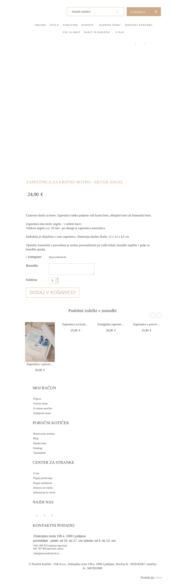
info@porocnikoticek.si (46, 553)
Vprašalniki (39, 452)
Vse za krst (71, 32)
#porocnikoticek (57, 257)
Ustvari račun (40, 403)
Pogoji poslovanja (42, 478)
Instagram (33, 257)
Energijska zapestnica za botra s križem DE (111, 324)
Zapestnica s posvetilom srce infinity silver (146, 324)
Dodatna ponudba (139, 25)
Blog (35, 438)
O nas (120, 32)
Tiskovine (70, 25)
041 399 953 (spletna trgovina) (50, 545)
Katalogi (37, 448)
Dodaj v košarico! (52, 292)
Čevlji (54, 25)
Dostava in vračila (43, 487)
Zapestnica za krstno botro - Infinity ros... (75, 324)
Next (159, 315)
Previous (152, 315)
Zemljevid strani (42, 413)
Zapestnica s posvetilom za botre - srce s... (40, 364)
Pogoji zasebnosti (42, 483)
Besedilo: (32, 265)
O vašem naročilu (42, 408)
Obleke (40, 25)
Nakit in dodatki (97, 32)
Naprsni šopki (109, 25)
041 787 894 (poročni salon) (48, 548)
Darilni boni (39, 443)
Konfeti (87, 25)
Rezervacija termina (44, 433)
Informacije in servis (44, 492)
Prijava (37, 398)
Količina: (31, 279)
